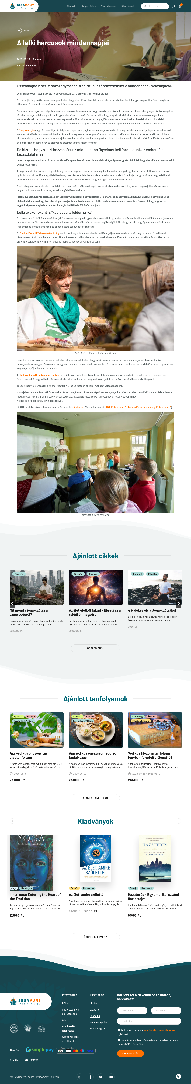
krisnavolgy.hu (98, 1028)
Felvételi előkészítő (141, 721)
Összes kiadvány (95, 936)
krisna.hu (95, 1015)
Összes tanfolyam (95, 798)
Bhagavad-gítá (27, 130)
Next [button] (178, 821)
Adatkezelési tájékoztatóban (159, 1030)
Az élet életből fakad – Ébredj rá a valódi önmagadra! (95, 612)
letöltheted (77, 407)
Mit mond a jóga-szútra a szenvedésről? (29, 612)
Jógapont (30, 65)
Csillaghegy (137, 716)
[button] (12, 603)
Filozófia (19, 574)
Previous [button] (12, 821)
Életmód (37, 59)
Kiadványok (128, 6)
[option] (36, 603)
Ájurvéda (18, 716)
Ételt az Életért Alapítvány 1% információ (149, 407)
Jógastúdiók (89, 6)
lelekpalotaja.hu (98, 1022)
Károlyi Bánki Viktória (23, 721)
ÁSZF (65, 1020)
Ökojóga (93, 574)
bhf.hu (93, 1003)
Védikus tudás (160, 721)
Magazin (71, 6)
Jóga (13, 888)
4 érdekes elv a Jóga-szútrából (152, 610)
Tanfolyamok (108, 6)
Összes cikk (95, 648)
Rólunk (66, 1003)
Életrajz (133, 888)
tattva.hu (95, 1009)
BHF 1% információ (116, 407)
